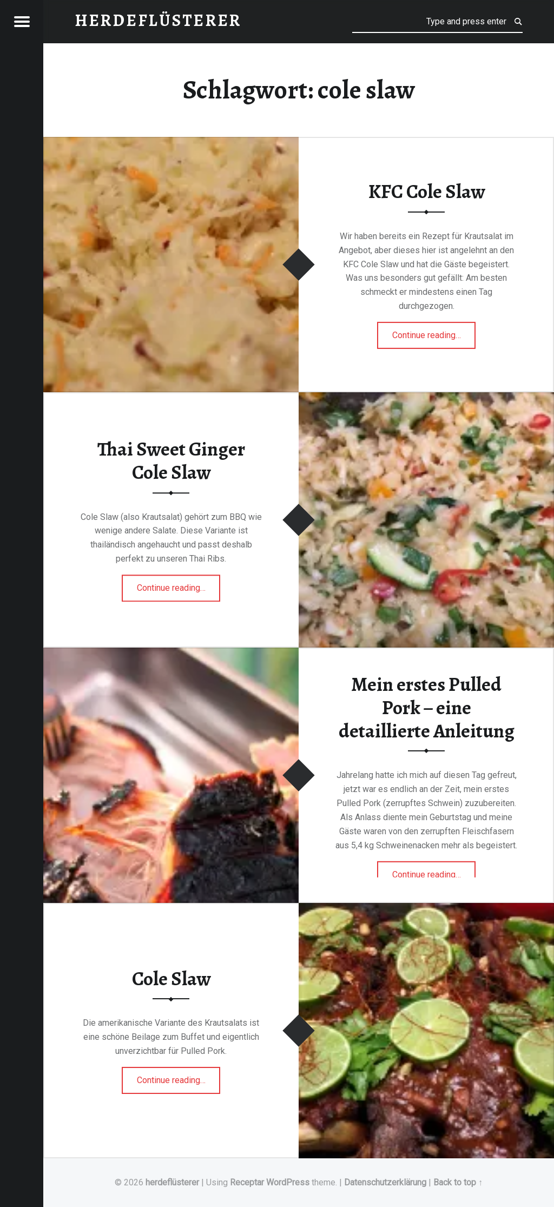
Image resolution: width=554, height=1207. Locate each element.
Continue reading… (434, 331)
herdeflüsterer (172, 1182)
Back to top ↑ (458, 1182)
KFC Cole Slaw (426, 192)
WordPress (287, 1182)
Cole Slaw (171, 979)
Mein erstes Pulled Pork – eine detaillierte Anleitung (427, 707)
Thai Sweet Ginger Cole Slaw (171, 461)
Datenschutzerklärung (385, 1182)
